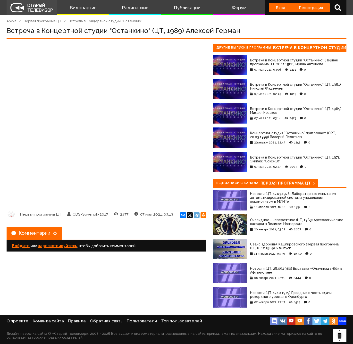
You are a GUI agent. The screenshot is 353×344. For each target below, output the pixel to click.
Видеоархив (83, 7)
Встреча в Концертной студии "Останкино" (105, 21)
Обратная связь (106, 321)
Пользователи (142, 321)
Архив (12, 21)
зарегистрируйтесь (57, 245)
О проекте (17, 321)
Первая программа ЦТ (42, 21)
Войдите (21, 245)
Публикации (187, 7)
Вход (280, 7)
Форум (239, 7)
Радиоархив (135, 7)
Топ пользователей (181, 321)
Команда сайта (48, 321)
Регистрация (311, 7)
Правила (77, 321)
